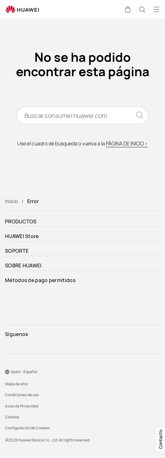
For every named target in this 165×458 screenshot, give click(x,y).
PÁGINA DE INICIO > (127, 143)
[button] (127, 9)
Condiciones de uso (22, 394)
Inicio (11, 201)
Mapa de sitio (16, 384)
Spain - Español (24, 371)
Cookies (12, 417)
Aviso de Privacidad (21, 406)
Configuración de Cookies (27, 428)
